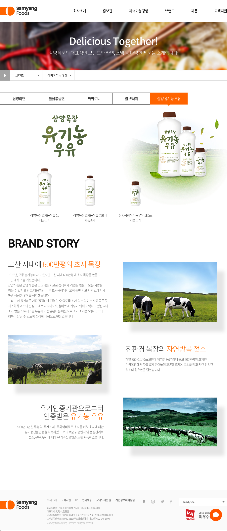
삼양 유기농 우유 (169, 98)
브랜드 (169, 11)
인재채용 (87, 500)
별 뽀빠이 (131, 98)
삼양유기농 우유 (57, 75)
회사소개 (79, 11)
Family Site (188, 502)
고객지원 (220, 11)
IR (76, 500)
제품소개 (44, 220)
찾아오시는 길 (103, 500)
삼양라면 (19, 98)
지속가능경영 (138, 11)
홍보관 (107, 11)
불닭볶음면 (57, 98)
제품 (194, 11)
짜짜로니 (94, 98)
